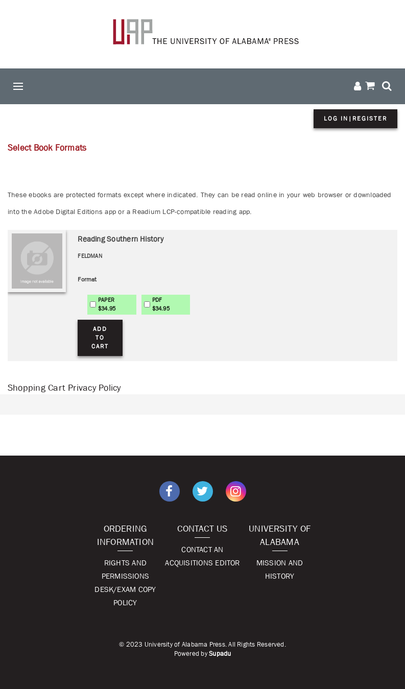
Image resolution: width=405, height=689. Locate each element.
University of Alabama (280, 535)
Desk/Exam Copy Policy (125, 596)
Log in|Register (355, 118)
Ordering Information (125, 535)
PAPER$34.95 (106, 304)
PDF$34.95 (161, 304)
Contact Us (202, 529)
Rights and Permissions (126, 569)
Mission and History (279, 569)
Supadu (220, 653)
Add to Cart (100, 337)
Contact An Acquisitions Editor (202, 556)
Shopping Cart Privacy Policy (64, 388)
